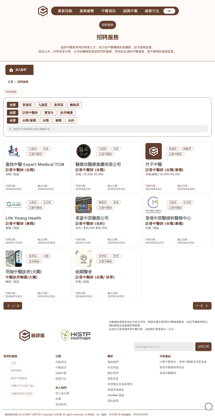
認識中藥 (60, 373)
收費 (58, 398)
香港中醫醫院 (168, 373)
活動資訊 (60, 362)
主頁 (10, 82)
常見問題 (113, 367)
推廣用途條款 (116, 389)
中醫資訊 (60, 367)
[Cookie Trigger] (116, 395)
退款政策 (113, 400)
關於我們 (113, 373)
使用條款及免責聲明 (120, 384)
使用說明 (60, 404)
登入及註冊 (62, 393)
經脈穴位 (60, 378)
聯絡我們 (113, 362)
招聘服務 (22, 82)
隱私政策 (113, 378)
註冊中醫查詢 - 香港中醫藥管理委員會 (183, 361)
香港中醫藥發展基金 (172, 367)
